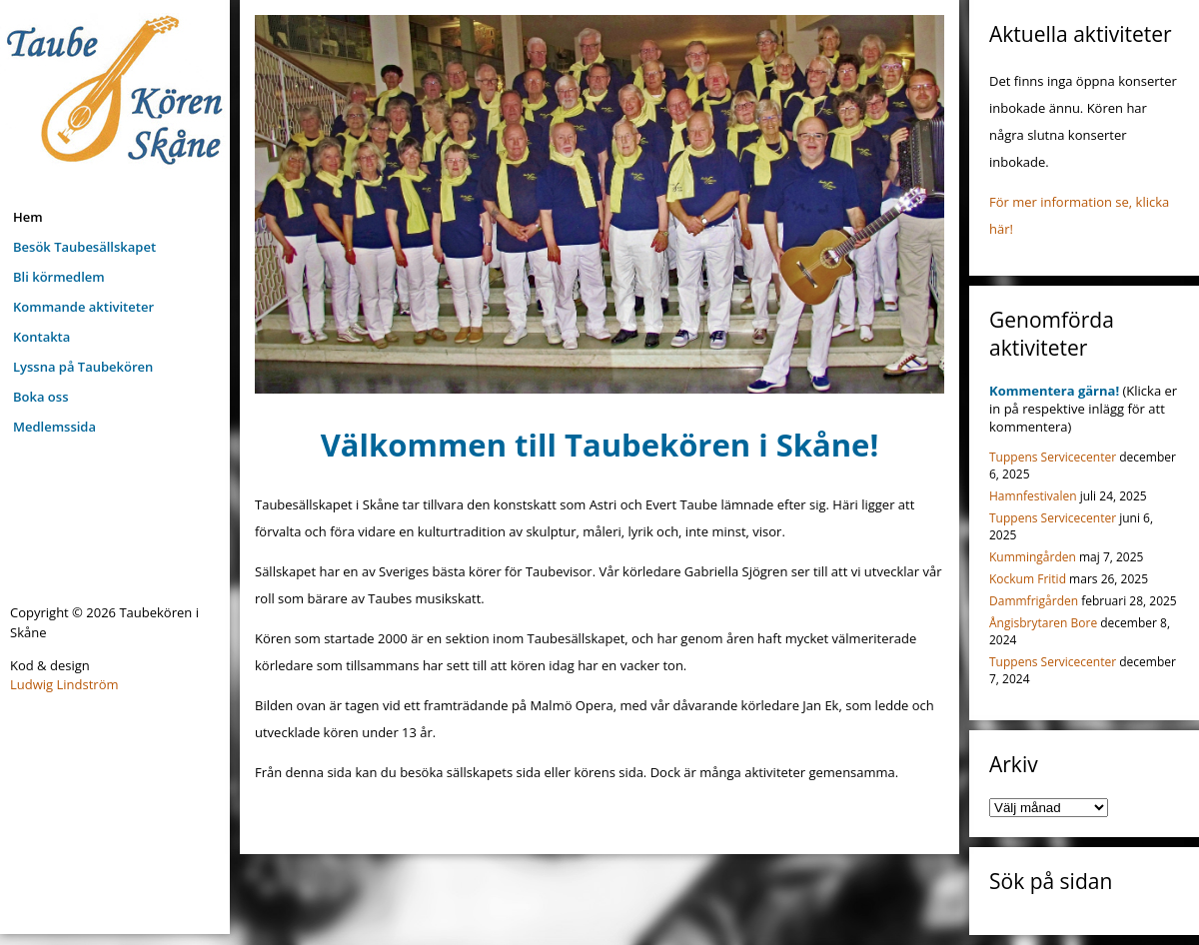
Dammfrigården (1033, 600)
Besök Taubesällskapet (84, 247)
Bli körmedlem (59, 277)
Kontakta (41, 337)
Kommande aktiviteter (83, 307)
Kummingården (1032, 556)
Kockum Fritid (1027, 578)
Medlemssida (54, 427)
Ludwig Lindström (64, 684)
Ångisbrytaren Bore (1043, 622)
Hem (28, 217)
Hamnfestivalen (1033, 495)
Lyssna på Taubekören (83, 367)
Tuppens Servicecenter (1052, 457)
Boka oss (40, 397)
